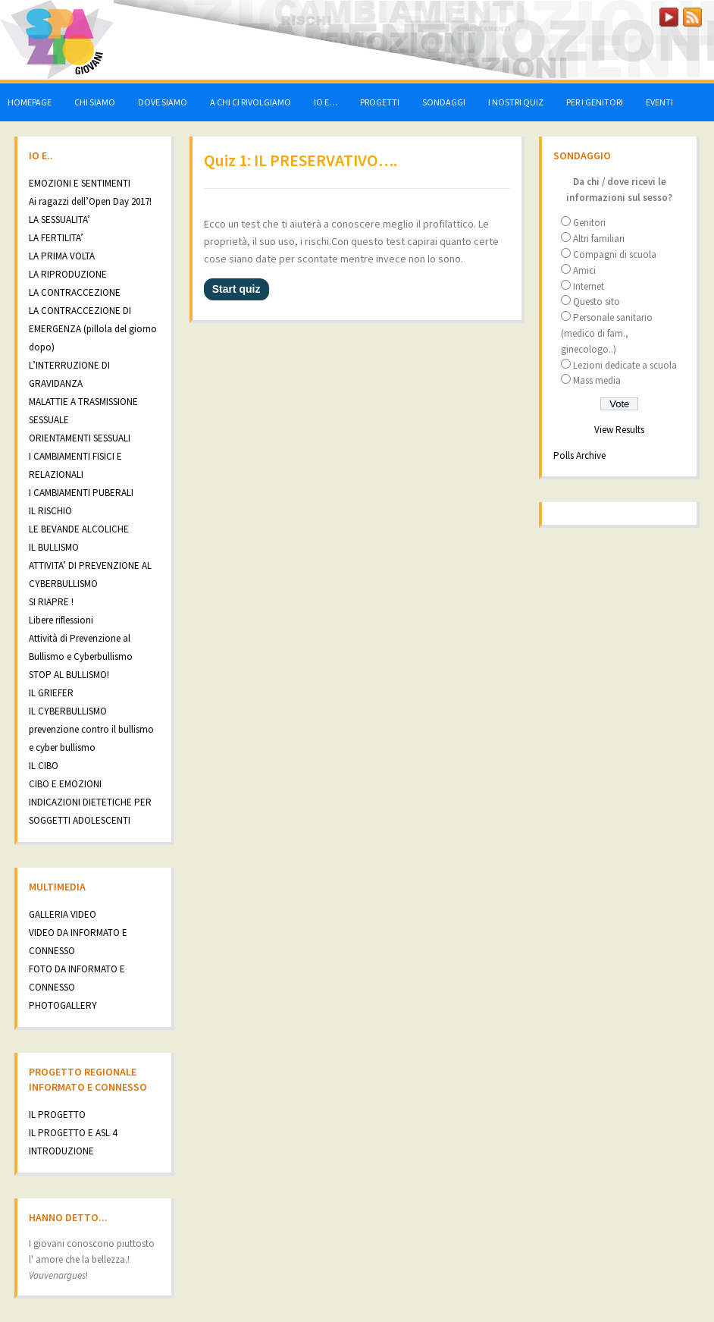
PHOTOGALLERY (63, 1005)
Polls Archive (579, 455)
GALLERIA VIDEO (62, 914)
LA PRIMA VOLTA (62, 256)
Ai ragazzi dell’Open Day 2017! (90, 201)
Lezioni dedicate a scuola (625, 365)
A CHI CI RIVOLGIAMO (250, 102)
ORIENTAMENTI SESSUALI (79, 438)
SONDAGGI (443, 102)
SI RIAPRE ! (51, 601)
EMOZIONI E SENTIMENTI (79, 183)
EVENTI (659, 102)
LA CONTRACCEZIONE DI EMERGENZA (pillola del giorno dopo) (93, 328)
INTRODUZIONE (61, 1151)
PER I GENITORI (594, 102)
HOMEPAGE (30, 102)
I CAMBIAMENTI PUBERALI (81, 492)
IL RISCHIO (50, 510)
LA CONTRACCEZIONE (75, 292)
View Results (619, 429)
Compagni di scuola (614, 254)
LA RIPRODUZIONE (68, 274)
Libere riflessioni (61, 620)
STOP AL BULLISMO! (69, 674)
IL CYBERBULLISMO (68, 711)
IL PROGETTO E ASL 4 (73, 1132)
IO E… (325, 102)
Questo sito (596, 301)
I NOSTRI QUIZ (515, 102)
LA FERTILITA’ (56, 237)
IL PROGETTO (57, 1114)
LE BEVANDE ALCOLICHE (79, 529)
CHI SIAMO (94, 102)
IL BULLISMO (54, 547)
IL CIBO (43, 765)
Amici (584, 270)
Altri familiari (599, 238)
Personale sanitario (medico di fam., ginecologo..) (607, 333)
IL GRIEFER (51, 692)
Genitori (589, 222)
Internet (588, 286)
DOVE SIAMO (162, 102)
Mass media (597, 380)
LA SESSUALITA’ (59, 219)
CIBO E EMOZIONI (65, 783)
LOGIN (631, 14)
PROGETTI (379, 102)
